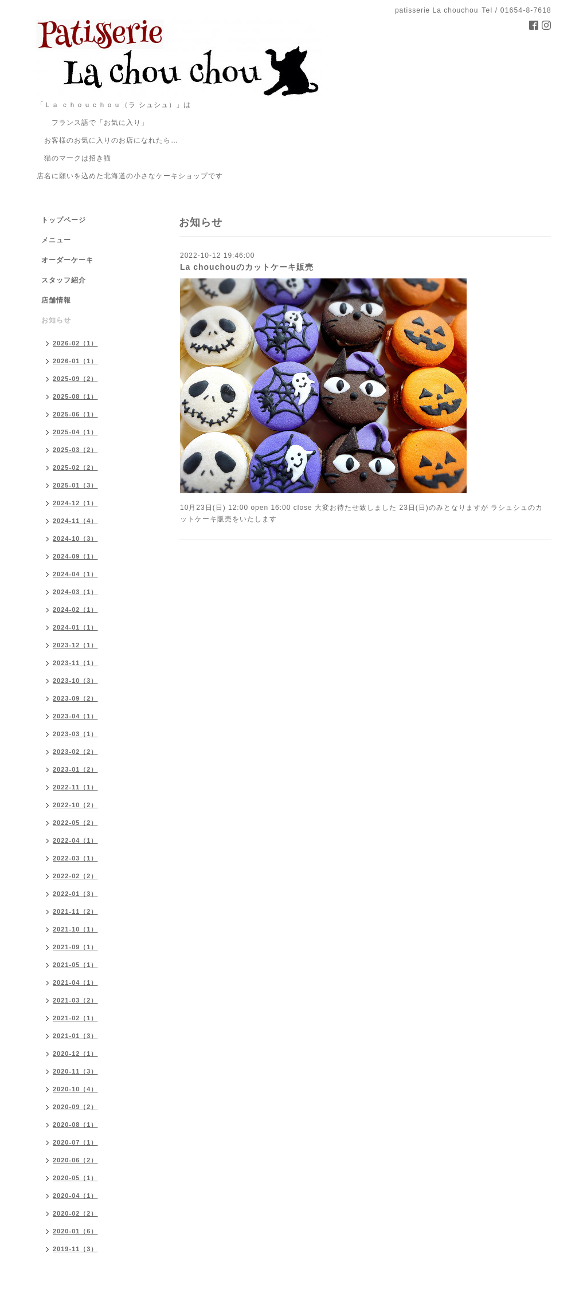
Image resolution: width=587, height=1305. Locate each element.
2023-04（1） (75, 716)
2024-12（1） (75, 503)
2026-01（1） (75, 360)
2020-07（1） (75, 1142)
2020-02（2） (75, 1213)
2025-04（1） (75, 432)
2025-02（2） (75, 467)
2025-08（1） (75, 396)
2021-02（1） (75, 1018)
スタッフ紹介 (63, 280)
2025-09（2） (75, 378)
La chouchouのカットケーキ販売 (247, 267)
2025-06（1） (75, 414)
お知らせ (56, 320)
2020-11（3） (75, 1071)
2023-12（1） (75, 645)
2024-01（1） (75, 627)
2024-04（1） (75, 574)
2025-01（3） (75, 485)
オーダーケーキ (67, 260)
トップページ (63, 220)
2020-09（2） (75, 1106)
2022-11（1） (75, 787)
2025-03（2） (75, 449)
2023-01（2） (75, 769)
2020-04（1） (75, 1195)
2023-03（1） (75, 733)
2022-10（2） (75, 804)
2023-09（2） (75, 698)
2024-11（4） (75, 520)
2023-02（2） (75, 751)
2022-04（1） (75, 840)
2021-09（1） (75, 947)
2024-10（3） (75, 538)
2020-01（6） (75, 1231)
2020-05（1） (75, 1177)
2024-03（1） (75, 591)
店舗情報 (56, 300)
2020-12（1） (75, 1053)
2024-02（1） (75, 609)
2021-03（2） (75, 1000)
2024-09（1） (75, 556)
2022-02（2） (75, 875)
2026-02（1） (75, 343)
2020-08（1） (75, 1124)
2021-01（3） (75, 1035)
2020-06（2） (75, 1160)
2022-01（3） (75, 893)
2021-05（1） (75, 964)
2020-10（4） (75, 1089)
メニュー (56, 240)
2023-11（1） (75, 662)
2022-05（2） (75, 822)
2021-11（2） (75, 911)
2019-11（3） (75, 1248)
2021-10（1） (75, 929)
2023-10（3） (75, 680)
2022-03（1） (75, 858)
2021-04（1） (75, 982)
